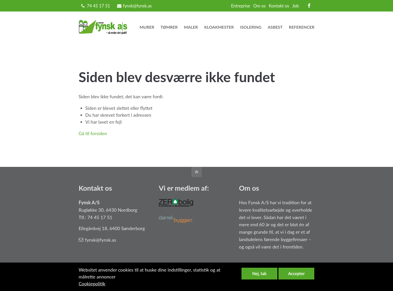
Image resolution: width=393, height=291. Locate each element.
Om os (259, 5)
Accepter (296, 273)
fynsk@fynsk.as (134, 5)
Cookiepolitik (92, 283)
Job (295, 5)
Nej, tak (259, 273)
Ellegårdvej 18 (93, 228)
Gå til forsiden (93, 133)
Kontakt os (279, 5)
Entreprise (240, 5)
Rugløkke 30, (92, 210)
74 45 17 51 (98, 5)
